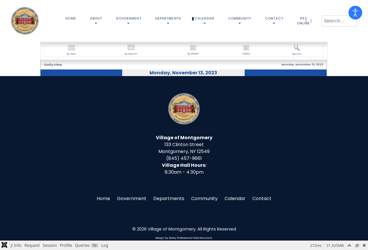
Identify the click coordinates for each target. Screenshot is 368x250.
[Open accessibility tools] (355, 13)
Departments (168, 198)
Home (103, 198)
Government (131, 198)
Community (204, 198)
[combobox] (339, 21)
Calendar (235, 198)
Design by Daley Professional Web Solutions (183, 238)
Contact (261, 198)
